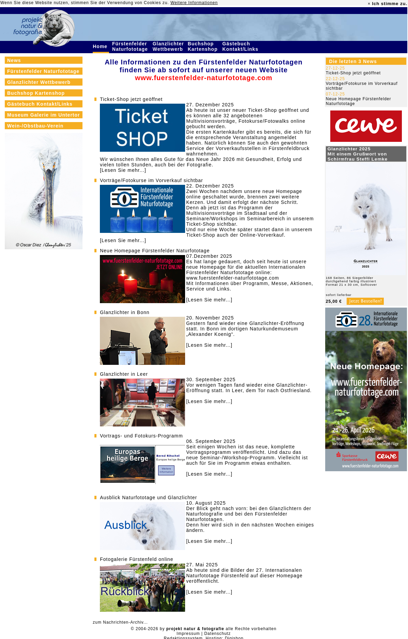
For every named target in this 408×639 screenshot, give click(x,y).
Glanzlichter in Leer (124, 374)
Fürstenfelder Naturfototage (131, 46)
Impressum (188, 633)
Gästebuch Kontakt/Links (241, 46)
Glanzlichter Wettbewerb (169, 46)
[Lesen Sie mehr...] (123, 170)
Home (101, 46)
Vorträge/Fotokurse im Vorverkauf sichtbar (151, 180)
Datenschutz (217, 633)
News (14, 60)
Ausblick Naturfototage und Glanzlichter (148, 497)
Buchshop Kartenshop (204, 46)
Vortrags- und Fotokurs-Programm (141, 436)
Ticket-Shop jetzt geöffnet (131, 99)
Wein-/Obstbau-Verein (35, 126)
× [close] (369, 3)
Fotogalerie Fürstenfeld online (136, 559)
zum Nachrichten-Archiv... (120, 622)
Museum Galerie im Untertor (43, 115)
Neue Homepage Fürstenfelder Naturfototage (155, 250)
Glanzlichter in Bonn (124, 312)
